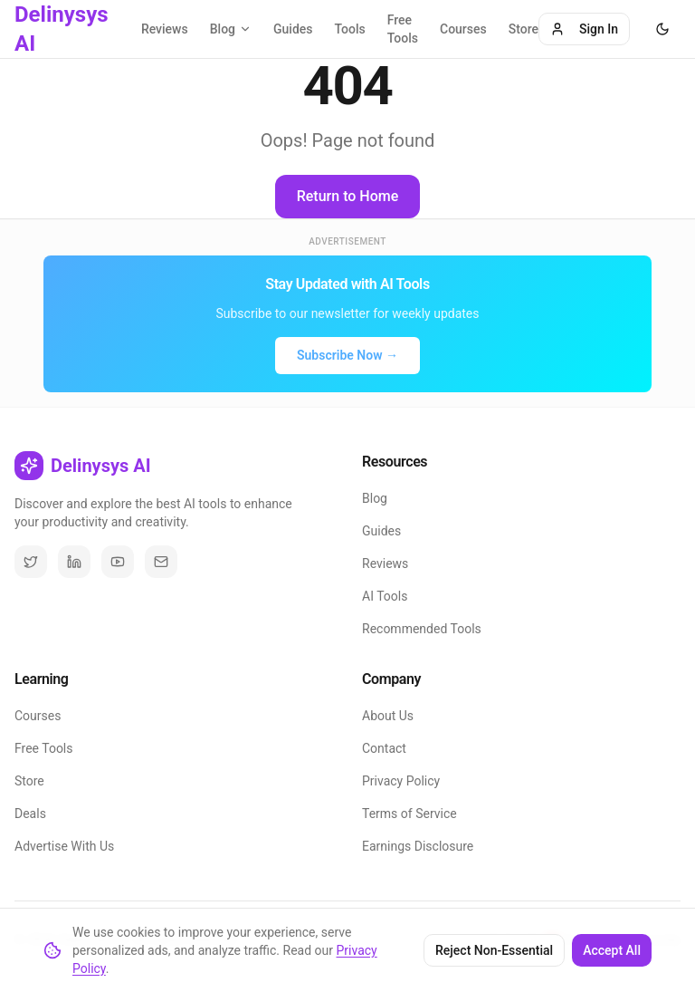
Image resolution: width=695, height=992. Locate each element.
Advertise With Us (64, 846)
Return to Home (348, 196)
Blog (374, 498)
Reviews (164, 29)
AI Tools (384, 596)
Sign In (584, 29)
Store (523, 29)
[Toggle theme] (662, 29)
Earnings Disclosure (417, 846)
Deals (30, 813)
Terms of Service (409, 813)
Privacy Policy (401, 781)
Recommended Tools (421, 628)
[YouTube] (117, 561)
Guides (292, 29)
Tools (350, 29)
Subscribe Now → (347, 355)
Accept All (612, 950)
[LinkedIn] (74, 561)
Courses (463, 29)
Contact (384, 748)
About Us (388, 715)
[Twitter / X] (30, 561)
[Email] (161, 561)
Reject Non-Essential (494, 950)
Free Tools (402, 29)
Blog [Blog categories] (231, 29)
